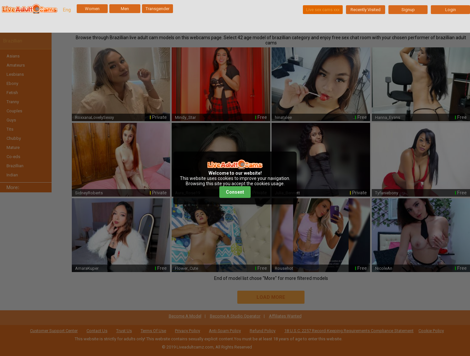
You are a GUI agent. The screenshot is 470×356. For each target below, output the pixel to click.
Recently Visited (366, 9)
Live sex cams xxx (322, 9)
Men (125, 8)
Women (92, 8)
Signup (408, 9)
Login (450, 9)
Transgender (157, 8)
